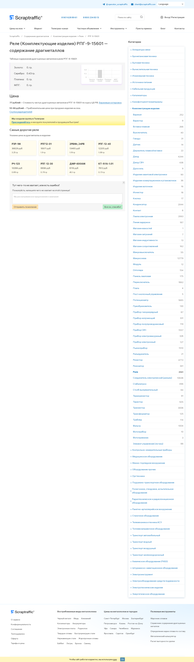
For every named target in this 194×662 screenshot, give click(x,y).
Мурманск (135, 628)
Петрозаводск (110, 623)
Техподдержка (18, 634)
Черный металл (64, 618)
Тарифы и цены (18, 643)
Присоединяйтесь (21, 122)
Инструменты (117, 28)
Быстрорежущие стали (85, 633)
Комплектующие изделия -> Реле (68, 36)
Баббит (60, 643)
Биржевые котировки (110, 102)
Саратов (119, 633)
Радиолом (82, 628)
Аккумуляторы (79, 623)
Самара (113, 628)
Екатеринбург (137, 618)
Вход (167, 17)
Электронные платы (66, 628)
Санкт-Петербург (112, 618)
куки (115, 659)
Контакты (180, 28)
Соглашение (16, 629)
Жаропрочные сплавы (88, 638)
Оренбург (130, 633)
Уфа (105, 628)
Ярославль (108, 633)
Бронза (78, 643)
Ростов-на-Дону (135, 623)
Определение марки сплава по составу (168, 631)
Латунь (69, 643)
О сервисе (15, 619)
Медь (76, 618)
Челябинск (124, 628)
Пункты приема (144, 28)
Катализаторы (63, 623)
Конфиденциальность (21, 624)
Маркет (38, 28)
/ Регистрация (177, 17)
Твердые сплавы (64, 633)
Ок (122, 659)
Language (164, 4)
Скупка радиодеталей (21, 111)
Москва (125, 618)
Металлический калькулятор (163, 636)
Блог (163, 28)
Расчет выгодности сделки (163, 641)
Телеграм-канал (59, 28)
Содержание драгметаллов (36, 36)
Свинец (87, 643)
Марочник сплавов (159, 618)
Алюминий (86, 618)
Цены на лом (16, 28)
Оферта (14, 638)
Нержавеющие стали (66, 638)
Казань (122, 623)
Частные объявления (88, 28)
